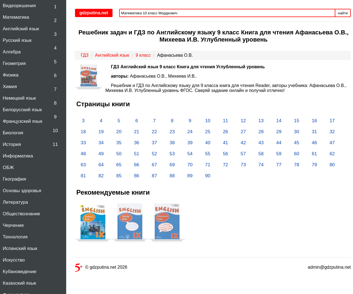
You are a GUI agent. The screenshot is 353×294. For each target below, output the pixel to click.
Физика (10, 75)
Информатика (18, 156)
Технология (15, 236)
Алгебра (12, 52)
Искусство (14, 260)
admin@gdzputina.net (329, 267)
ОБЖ (8, 167)
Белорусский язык (22, 109)
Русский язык (17, 40)
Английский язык (21, 28)
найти (343, 13)
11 (55, 144)
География (14, 179)
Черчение (13, 225)
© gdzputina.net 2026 (101, 268)
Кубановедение (19, 271)
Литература (15, 202)
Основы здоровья (22, 190)
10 (55, 130)
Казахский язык (19, 283)
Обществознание (21, 213)
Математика (16, 17)
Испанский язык (20, 248)
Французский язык (22, 121)
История (12, 144)
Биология (13, 132)
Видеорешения (19, 5)
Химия (10, 86)
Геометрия (14, 63)
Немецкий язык (19, 98)
